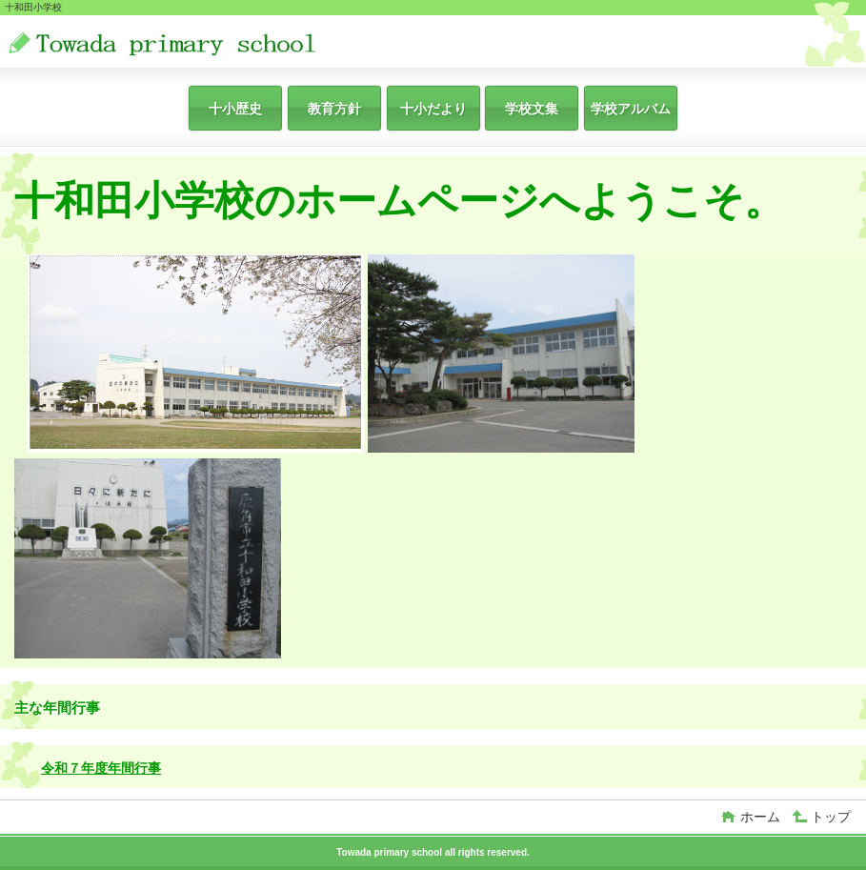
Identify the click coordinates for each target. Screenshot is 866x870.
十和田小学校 (198, 43)
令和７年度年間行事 (101, 768)
